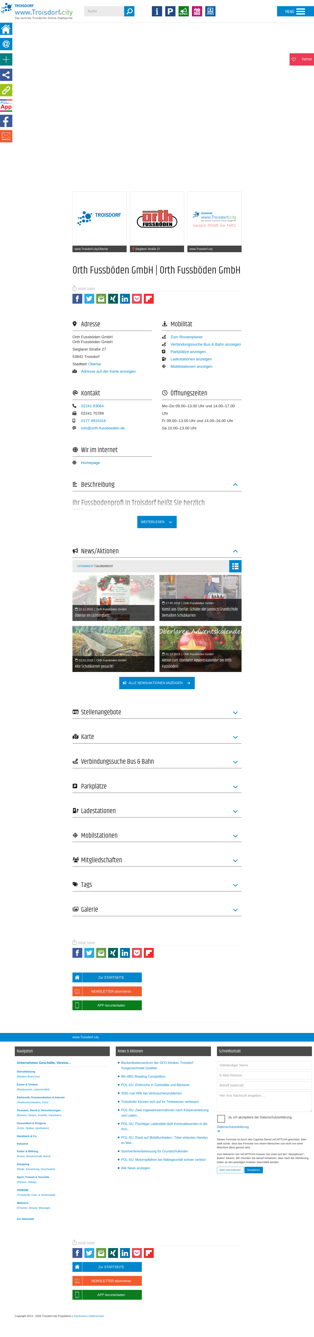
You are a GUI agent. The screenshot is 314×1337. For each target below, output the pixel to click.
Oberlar (94, 364)
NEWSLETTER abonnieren (101, 991)
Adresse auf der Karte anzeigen (104, 371)
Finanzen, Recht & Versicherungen (62, 1113)
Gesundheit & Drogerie (62, 1126)
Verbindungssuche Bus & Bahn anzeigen (201, 344)
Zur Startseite (25, 1218)
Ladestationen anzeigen (187, 359)
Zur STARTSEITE (98, 977)
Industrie (22, 1143)
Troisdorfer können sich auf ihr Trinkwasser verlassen (160, 1101)
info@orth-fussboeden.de (98, 428)
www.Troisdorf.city (85, 1037)
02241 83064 (88, 406)
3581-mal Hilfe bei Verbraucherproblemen (151, 1093)
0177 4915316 (89, 421)
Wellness (62, 1206)
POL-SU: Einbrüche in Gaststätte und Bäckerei (155, 1085)
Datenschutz (96, 1316)
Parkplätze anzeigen (184, 352)
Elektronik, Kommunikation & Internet (62, 1100)
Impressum (80, 1316)
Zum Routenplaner (182, 337)
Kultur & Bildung (62, 1154)
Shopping (62, 1167)
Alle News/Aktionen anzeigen (159, 683)
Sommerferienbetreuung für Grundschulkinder (154, 1151)
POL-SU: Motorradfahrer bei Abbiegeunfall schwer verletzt (163, 1159)
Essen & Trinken (62, 1087)
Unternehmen (44, 1063)
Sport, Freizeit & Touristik (62, 1180)
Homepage (86, 463)
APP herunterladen (98, 1005)
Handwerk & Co (27, 1136)
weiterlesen (159, 522)
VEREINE (62, 1193)
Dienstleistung (62, 1074)
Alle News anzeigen (135, 1168)
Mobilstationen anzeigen (187, 366)
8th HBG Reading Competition (143, 1076)
